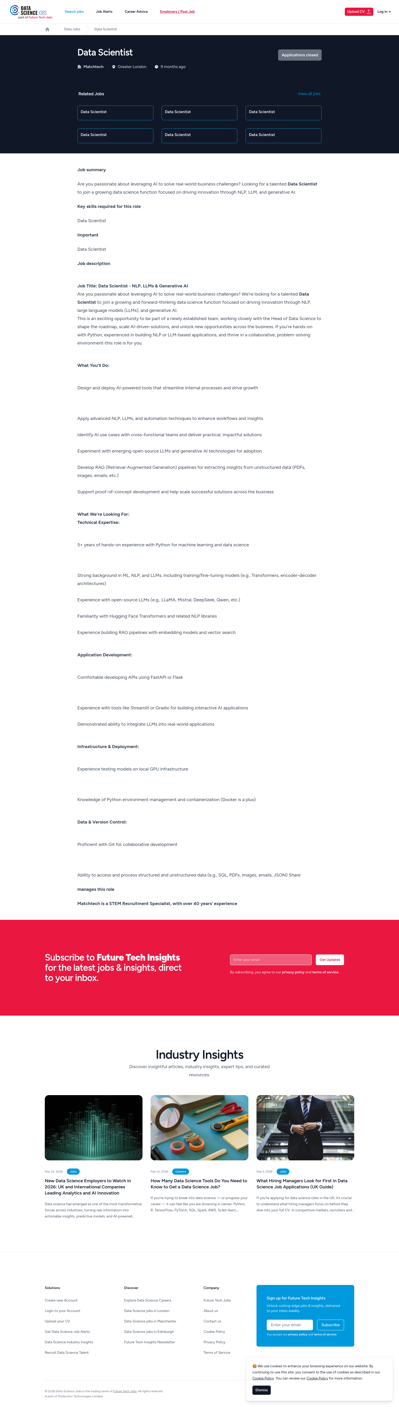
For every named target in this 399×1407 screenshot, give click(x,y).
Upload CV (359, 11)
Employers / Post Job (177, 11)
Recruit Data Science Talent (67, 1352)
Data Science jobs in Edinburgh (149, 1332)
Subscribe (330, 1324)
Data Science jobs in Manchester (150, 1321)
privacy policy (293, 972)
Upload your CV (57, 1321)
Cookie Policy (214, 1332)
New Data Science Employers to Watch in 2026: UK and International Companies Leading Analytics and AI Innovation (88, 1187)
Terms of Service (217, 1352)
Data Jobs (72, 29)
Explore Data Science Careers (147, 1300)
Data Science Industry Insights (69, 1342)
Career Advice (136, 11)
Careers (180, 1171)
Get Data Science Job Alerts (67, 1332)
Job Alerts (104, 11)
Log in (384, 11)
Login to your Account (62, 1311)
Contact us (212, 1321)
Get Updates (330, 960)
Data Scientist (105, 29)
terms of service (325, 972)
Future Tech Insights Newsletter (149, 1342)
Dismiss (261, 1390)
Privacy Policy (214, 1342)
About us (211, 1311)
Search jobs (74, 11)
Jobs (73, 1171)
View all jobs (309, 93)
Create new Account (61, 1300)
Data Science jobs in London (146, 1311)
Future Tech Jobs (217, 1300)
